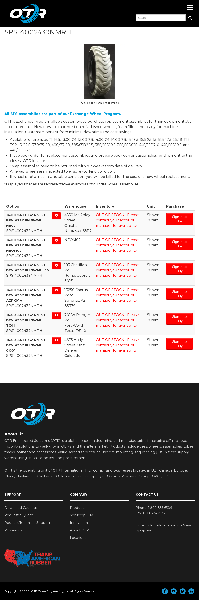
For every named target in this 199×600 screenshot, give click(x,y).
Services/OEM (81, 515)
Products (77, 507)
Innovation (79, 522)
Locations (78, 537)
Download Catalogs (20, 507)
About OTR (79, 530)
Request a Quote (18, 515)
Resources (13, 530)
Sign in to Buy (179, 219)
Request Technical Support (27, 522)
